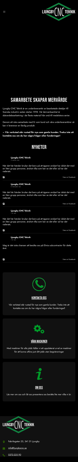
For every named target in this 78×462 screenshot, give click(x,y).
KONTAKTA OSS (39, 298)
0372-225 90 (14, 454)
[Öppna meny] (4, 11)
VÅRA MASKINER (39, 341)
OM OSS (39, 388)
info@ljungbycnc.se (17, 448)
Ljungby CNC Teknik (21, 157)
